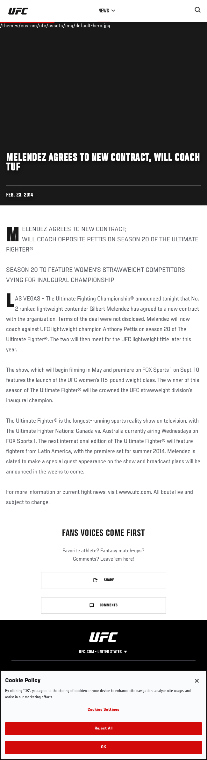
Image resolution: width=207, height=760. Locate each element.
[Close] (197, 681)
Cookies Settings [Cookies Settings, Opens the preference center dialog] (103, 710)
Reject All (103, 729)
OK (103, 747)
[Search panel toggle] (198, 10)
